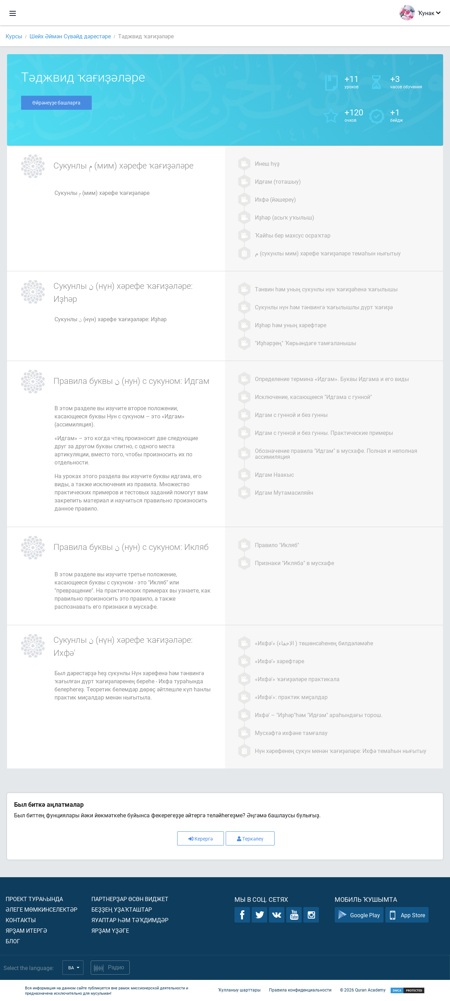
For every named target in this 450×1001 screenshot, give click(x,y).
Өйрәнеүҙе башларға (56, 102)
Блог (13, 941)
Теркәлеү (250, 838)
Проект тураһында (34, 898)
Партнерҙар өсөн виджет (129, 898)
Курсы (14, 36)
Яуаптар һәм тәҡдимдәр (129, 920)
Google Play (359, 915)
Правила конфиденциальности (300, 990)
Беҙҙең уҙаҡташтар (121, 909)
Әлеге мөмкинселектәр (41, 909)
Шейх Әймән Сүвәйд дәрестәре (70, 36)
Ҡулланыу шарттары (239, 990)
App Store (407, 915)
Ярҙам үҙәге (110, 930)
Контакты (21, 920)
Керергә (200, 838)
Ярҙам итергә (26, 930)
